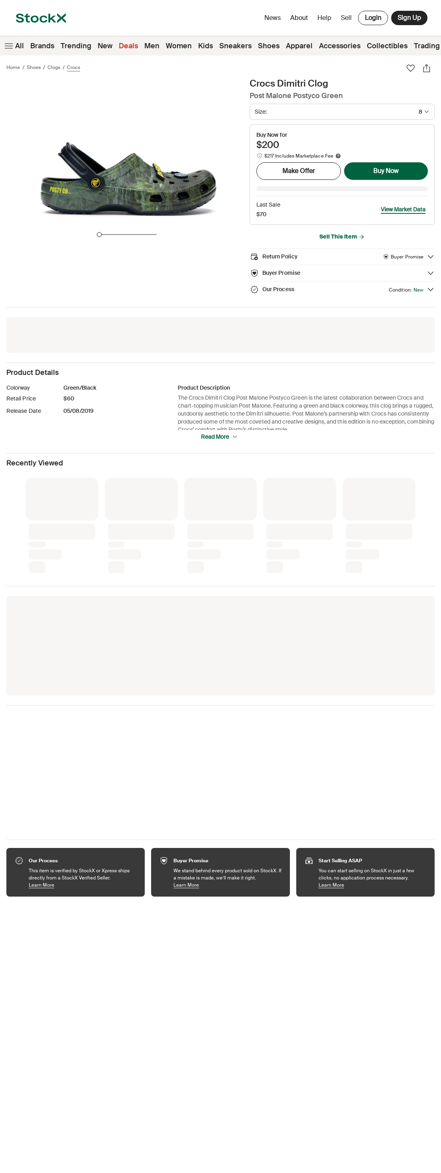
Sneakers (235, 46)
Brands (42, 46)
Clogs (53, 67)
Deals (128, 46)
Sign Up (409, 18)
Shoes (269, 46)
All (13, 45)
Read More (219, 425)
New (105, 46)
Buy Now (386, 171)
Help (324, 18)
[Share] (427, 68)
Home (13, 67)
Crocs (73, 67)
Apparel (299, 46)
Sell (346, 18)
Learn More (83, 873)
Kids (205, 46)
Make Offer (298, 171)
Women (179, 46)
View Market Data (403, 198)
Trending (76, 46)
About (300, 20)
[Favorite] (411, 68)
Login (373, 18)
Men (151, 46)
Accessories (339, 46)
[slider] (99, 234)
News (272, 18)
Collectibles (387, 46)
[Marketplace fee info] (338, 156)
